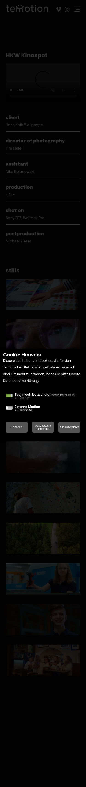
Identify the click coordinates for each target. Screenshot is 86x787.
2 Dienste (23, 410)
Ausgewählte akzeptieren (43, 427)
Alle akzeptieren (69, 427)
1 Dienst (22, 398)
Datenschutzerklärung (20, 381)
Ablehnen (16, 427)
